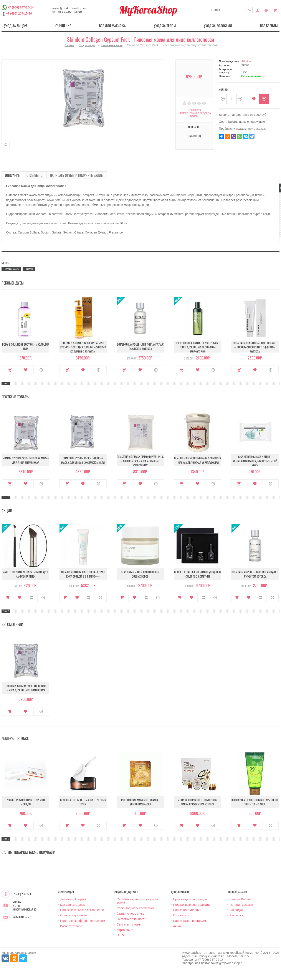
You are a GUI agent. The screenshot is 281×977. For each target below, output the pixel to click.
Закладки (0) (266, 10)
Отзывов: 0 (194, 109)
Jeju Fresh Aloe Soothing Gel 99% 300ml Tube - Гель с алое (254, 802)
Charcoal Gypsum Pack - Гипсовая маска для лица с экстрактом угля (83, 460)
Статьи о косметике (130, 913)
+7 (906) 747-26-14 (21, 7)
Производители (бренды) (190, 899)
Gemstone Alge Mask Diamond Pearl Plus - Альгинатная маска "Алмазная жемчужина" (140, 460)
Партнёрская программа (190, 920)
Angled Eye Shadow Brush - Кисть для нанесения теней (25, 574)
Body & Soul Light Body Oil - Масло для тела (25, 346)
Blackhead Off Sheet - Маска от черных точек (83, 802)
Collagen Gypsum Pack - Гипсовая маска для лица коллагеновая (26, 688)
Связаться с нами (129, 924)
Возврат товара (71, 926)
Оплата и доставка (73, 915)
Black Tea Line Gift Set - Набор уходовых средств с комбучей (197, 574)
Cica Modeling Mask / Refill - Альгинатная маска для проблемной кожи (255, 460)
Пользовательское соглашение (82, 910)
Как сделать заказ (72, 904)
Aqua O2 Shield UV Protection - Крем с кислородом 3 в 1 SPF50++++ (83, 574)
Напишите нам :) (22, 917)
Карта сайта (125, 930)
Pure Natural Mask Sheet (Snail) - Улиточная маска (140, 802)
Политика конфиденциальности (82, 920)
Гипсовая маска (11, 269)
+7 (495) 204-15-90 (19, 13)
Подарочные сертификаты (191, 904)
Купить (264, 99)
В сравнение (32, 597)
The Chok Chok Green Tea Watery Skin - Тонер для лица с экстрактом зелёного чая (198, 347)
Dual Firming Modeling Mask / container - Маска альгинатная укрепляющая (197, 460)
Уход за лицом (15, 25)
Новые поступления (187, 910)
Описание (194, 127)
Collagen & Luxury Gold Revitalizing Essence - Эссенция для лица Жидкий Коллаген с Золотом (83, 347)
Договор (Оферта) (73, 899)
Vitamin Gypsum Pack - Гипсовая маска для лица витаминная (26, 460)
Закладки (236, 910)
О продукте (41, 370)
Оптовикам (181, 915)
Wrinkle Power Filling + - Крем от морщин (26, 802)
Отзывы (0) (194, 136)
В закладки (254, 99)
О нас (121, 935)
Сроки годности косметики (135, 908)
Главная (69, 45)
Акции (177, 926)
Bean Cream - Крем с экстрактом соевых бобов (140, 574)
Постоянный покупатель (257, 10)
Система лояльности (131, 919)
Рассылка (236, 915)
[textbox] (231, 10)
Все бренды (269, 25)
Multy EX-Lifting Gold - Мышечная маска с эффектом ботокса (197, 802)
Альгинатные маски (111, 45)
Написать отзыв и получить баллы (194, 114)
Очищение (63, 25)
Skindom (246, 61)
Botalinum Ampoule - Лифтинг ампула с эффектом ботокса (140, 346)
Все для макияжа (112, 25)
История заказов (241, 904)
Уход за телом (165, 25)
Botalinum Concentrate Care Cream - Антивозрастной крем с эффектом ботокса (254, 347)
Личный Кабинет (241, 899)
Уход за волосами (218, 25)
